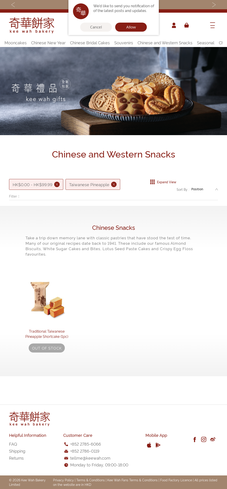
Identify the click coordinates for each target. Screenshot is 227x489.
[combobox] (199, 25)
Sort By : (183, 190)
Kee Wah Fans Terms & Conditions (132, 480)
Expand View (163, 181)
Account (173, 25)
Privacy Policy (63, 480)
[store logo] (31, 25)
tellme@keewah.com (90, 458)
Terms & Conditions (90, 480)
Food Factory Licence (176, 480)
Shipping (17, 451)
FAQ (13, 444)
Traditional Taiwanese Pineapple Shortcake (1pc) (46, 352)
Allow (131, 27)
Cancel (96, 27)
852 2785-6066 (86, 444)
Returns (16, 458)
